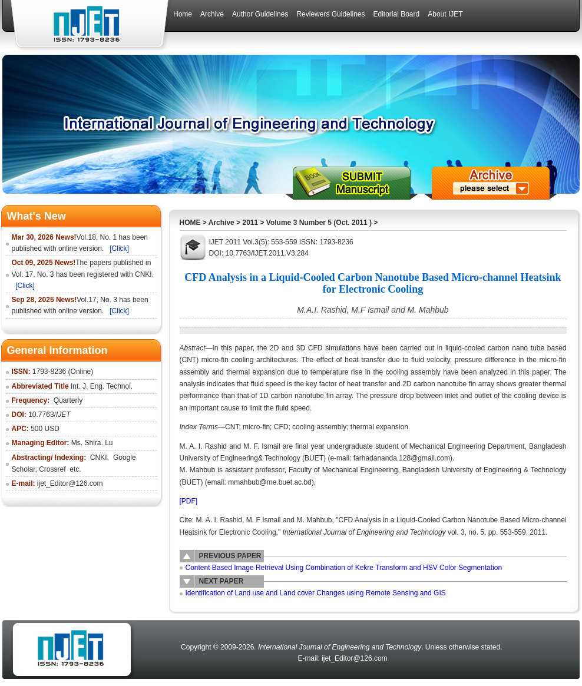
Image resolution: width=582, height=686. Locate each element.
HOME (190, 222)
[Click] (119, 248)
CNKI (98, 457)
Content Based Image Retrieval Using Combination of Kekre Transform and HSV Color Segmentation (344, 568)
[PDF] (189, 501)
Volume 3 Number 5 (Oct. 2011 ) (319, 222)
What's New (36, 216)
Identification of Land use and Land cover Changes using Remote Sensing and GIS (316, 593)
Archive (221, 222)
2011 (250, 222)
